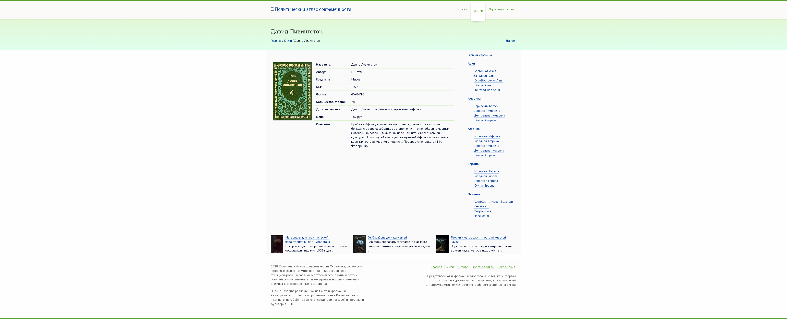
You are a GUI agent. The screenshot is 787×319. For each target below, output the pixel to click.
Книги (478, 10)
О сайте (462, 267)
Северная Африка (486, 146)
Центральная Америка (489, 115)
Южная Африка (485, 155)
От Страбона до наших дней (387, 237)
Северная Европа (486, 181)
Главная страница (480, 55)
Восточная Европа (486, 171)
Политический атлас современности (313, 9)
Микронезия (482, 211)
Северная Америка (487, 111)
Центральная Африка (489, 151)
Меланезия (481, 206)
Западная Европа (486, 176)
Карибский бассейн (487, 106)
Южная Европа (484, 186)
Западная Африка (486, 141)
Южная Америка (485, 120)
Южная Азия (482, 85)
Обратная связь (501, 9)
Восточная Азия (485, 71)
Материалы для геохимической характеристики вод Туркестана (307, 240)
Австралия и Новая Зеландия (494, 202)
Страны (461, 9)
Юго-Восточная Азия (488, 80)
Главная (276, 41)
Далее (510, 41)
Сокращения (506, 267)
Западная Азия (484, 76)
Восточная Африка (487, 136)
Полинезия (481, 216)
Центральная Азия (487, 90)
